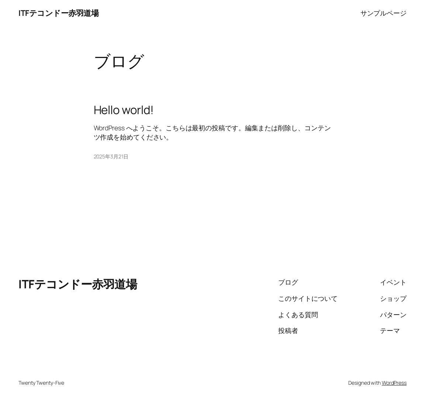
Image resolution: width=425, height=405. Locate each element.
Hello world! (124, 109)
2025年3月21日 (111, 156)
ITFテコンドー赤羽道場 (58, 12)
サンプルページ (383, 12)
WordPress (394, 382)
